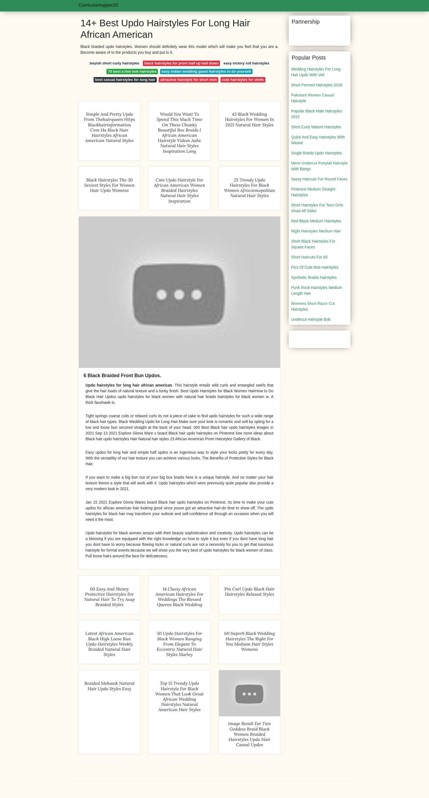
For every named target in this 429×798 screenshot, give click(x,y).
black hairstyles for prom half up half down (181, 63)
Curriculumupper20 (98, 5)
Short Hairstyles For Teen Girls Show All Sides (317, 208)
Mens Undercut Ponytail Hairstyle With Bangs (319, 166)
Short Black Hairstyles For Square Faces (313, 244)
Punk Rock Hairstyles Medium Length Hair (316, 290)
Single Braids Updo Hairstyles (316, 153)
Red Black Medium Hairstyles (316, 221)
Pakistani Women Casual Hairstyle (312, 98)
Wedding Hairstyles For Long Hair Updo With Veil (315, 72)
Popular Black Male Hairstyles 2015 (316, 114)
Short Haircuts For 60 (309, 257)
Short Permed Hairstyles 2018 (316, 85)
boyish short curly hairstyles (114, 63)
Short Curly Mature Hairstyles (316, 127)
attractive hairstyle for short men (188, 80)
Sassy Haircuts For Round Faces (319, 179)
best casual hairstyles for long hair (125, 80)
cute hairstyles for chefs (243, 80)
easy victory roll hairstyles (246, 63)
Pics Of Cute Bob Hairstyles (314, 267)
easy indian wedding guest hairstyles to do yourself (206, 71)
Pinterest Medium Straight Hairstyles (313, 192)
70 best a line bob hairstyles (132, 71)
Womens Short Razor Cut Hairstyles (313, 306)
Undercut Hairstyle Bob (311, 319)
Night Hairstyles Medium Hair (316, 231)
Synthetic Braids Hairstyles (314, 277)
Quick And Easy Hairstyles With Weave (318, 140)
